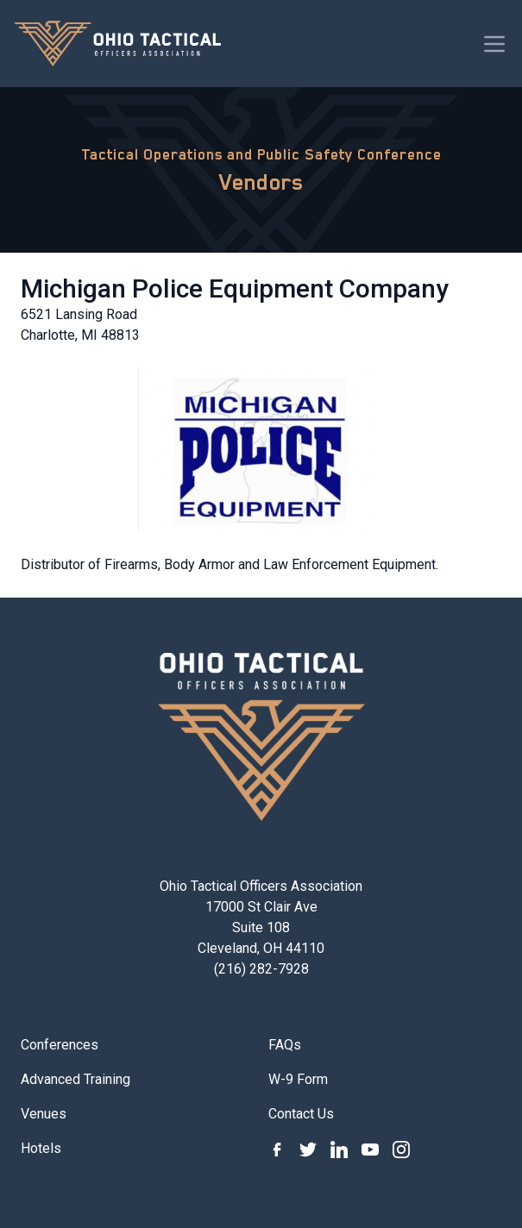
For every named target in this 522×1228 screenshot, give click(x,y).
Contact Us (301, 1114)
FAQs (284, 1045)
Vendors (261, 182)
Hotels (41, 1148)
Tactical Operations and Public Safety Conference (261, 154)
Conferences (59, 1045)
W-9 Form (298, 1079)
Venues (43, 1114)
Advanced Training (75, 1079)
